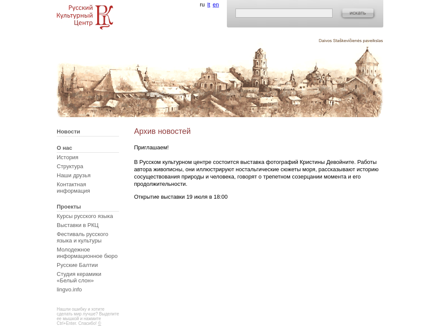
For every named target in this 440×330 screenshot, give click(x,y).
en (216, 4)
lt (209, 4)
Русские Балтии (77, 265)
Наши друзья (74, 175)
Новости (68, 131)
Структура (70, 166)
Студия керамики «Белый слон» (79, 277)
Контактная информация (73, 187)
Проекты (69, 206)
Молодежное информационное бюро (87, 252)
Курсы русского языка (85, 216)
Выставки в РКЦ (77, 225)
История (67, 157)
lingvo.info (69, 289)
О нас (64, 148)
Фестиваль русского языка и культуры (82, 237)
